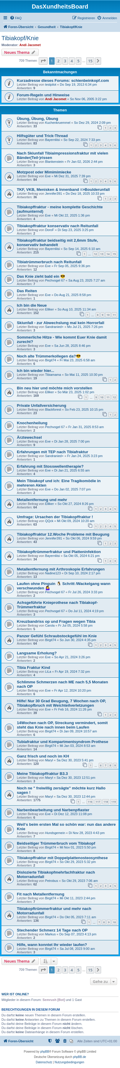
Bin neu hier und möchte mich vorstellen (54, 388)
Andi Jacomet (30, 45)
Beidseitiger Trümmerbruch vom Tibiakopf (56, 843)
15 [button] (90, 61)
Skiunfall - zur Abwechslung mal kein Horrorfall (60, 323)
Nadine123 (53, 573)
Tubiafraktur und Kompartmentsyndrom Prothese (62, 741)
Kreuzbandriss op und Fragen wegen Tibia (56, 621)
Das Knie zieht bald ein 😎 (41, 276)
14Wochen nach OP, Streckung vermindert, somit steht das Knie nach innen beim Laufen (62, 725)
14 (107, 254)
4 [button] (72, 61)
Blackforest (53, 409)
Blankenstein (54, 161)
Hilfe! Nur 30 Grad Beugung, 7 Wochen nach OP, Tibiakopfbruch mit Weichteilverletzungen (61, 703)
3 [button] (65, 61)
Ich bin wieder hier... (35, 370)
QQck (49, 521)
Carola (49, 625)
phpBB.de (79, 1057)
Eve (48, 176)
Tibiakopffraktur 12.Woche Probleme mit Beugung (63, 534)
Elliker (49, 309)
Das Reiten (27, 291)
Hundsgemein (55, 833)
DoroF (49, 230)
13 (101, 254)
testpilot (50, 84)
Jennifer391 (53, 193)
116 (90, 802)
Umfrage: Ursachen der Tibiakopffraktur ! (55, 517)
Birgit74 (50, 360)
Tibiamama (53, 374)
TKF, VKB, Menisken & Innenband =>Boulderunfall (63, 189)
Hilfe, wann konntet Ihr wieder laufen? (52, 944)
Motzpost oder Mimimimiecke (44, 172)
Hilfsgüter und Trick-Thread (42, 136)
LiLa (48, 671)
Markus (50, 934)
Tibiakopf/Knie (20, 38)
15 (114, 254)
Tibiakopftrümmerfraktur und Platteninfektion (59, 552)
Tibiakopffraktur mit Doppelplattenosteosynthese (62, 858)
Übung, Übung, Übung (37, 118)
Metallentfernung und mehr (42, 500)
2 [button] (58, 61)
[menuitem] (16, 18)
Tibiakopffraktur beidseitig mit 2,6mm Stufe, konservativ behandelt (57, 242)
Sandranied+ (54, 327)
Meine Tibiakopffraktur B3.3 (42, 773)
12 (95, 254)
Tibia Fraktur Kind (33, 667)
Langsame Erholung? (37, 653)
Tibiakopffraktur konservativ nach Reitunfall (57, 226)
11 (114, 315)
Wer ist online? (15, 994)
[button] (43, 60)
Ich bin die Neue (32, 305)
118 (105, 802)
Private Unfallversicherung (41, 405)
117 (98, 802)
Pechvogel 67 (55, 280)
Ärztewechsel (29, 437)
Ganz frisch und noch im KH (43, 756)
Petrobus (51, 880)
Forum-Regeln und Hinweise (43, 95)
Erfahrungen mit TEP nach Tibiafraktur (52, 452)
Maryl (49, 760)
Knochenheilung (32, 423)
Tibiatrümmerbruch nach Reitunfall (49, 262)
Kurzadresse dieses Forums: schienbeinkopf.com (63, 80)
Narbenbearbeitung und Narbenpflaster (53, 810)
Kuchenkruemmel (57, 122)
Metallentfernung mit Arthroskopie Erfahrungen (61, 569)
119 (113, 802)
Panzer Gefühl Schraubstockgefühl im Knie (57, 636)
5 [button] (78, 61)
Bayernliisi (52, 140)
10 (107, 315)
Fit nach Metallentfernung (40, 894)
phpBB (44, 1051)
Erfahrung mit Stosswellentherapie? (50, 466)
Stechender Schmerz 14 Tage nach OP (52, 930)
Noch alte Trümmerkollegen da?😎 (49, 356)
